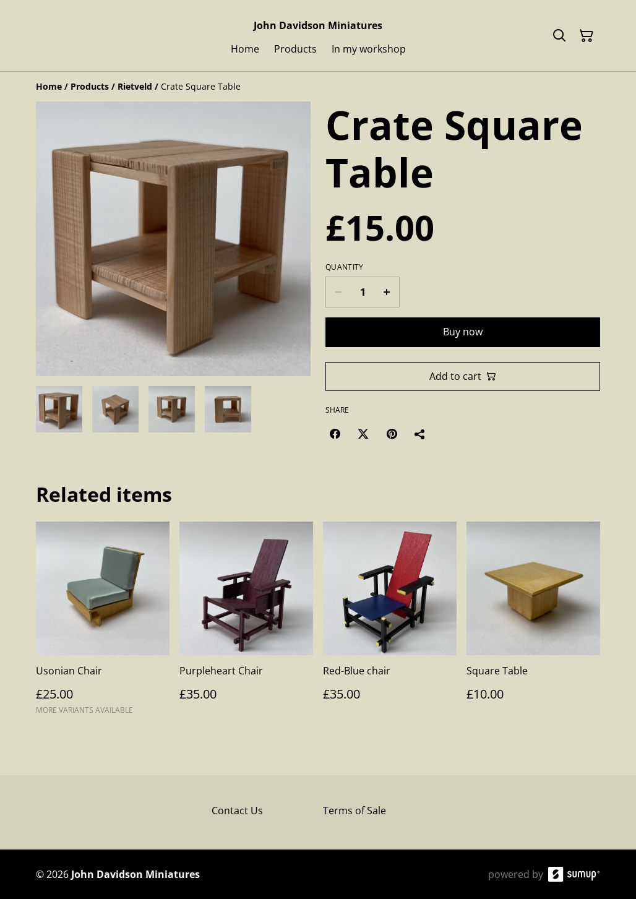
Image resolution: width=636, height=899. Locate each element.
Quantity (344, 267)
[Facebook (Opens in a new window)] (334, 433)
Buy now (463, 331)
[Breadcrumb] (318, 86)
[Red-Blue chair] (390, 624)
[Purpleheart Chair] (246, 624)
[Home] (49, 86)
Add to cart (462, 376)
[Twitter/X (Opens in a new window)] (363, 433)
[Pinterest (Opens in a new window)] (391, 433)
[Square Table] (533, 624)
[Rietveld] (135, 86)
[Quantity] (362, 292)
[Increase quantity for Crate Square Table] (387, 292)
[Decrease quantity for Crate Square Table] (338, 292)
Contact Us (237, 810)
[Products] (90, 86)
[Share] (420, 433)
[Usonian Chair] (103, 624)
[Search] (559, 35)
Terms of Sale (354, 810)
